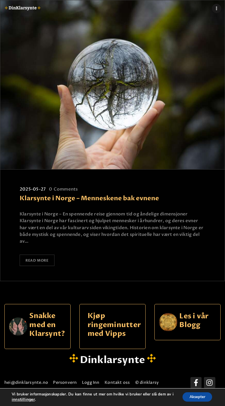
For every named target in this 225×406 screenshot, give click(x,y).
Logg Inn (118, 381)
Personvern (81, 381)
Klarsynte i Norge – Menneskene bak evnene (89, 198)
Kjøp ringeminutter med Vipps (114, 324)
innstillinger (30, 399)
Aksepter (195, 397)
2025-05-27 (33, 189)
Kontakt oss (155, 381)
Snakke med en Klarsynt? (47, 324)
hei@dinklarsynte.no (32, 381)
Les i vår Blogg (194, 320)
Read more (37, 260)
